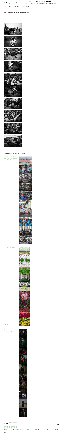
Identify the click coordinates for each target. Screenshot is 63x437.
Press (34, 1)
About (26, 3)
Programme (51, 3)
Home (5, 6)
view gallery (7, 242)
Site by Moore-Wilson (7, 432)
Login (39, 1)
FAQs (37, 1)
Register (43, 1)
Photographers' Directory (17, 429)
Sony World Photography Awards (42, 3)
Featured (55, 3)
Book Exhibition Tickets (32, 3)
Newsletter (49, 1)
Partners (30, 1)
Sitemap (47, 429)
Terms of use (57, 429)
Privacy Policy (37, 429)
